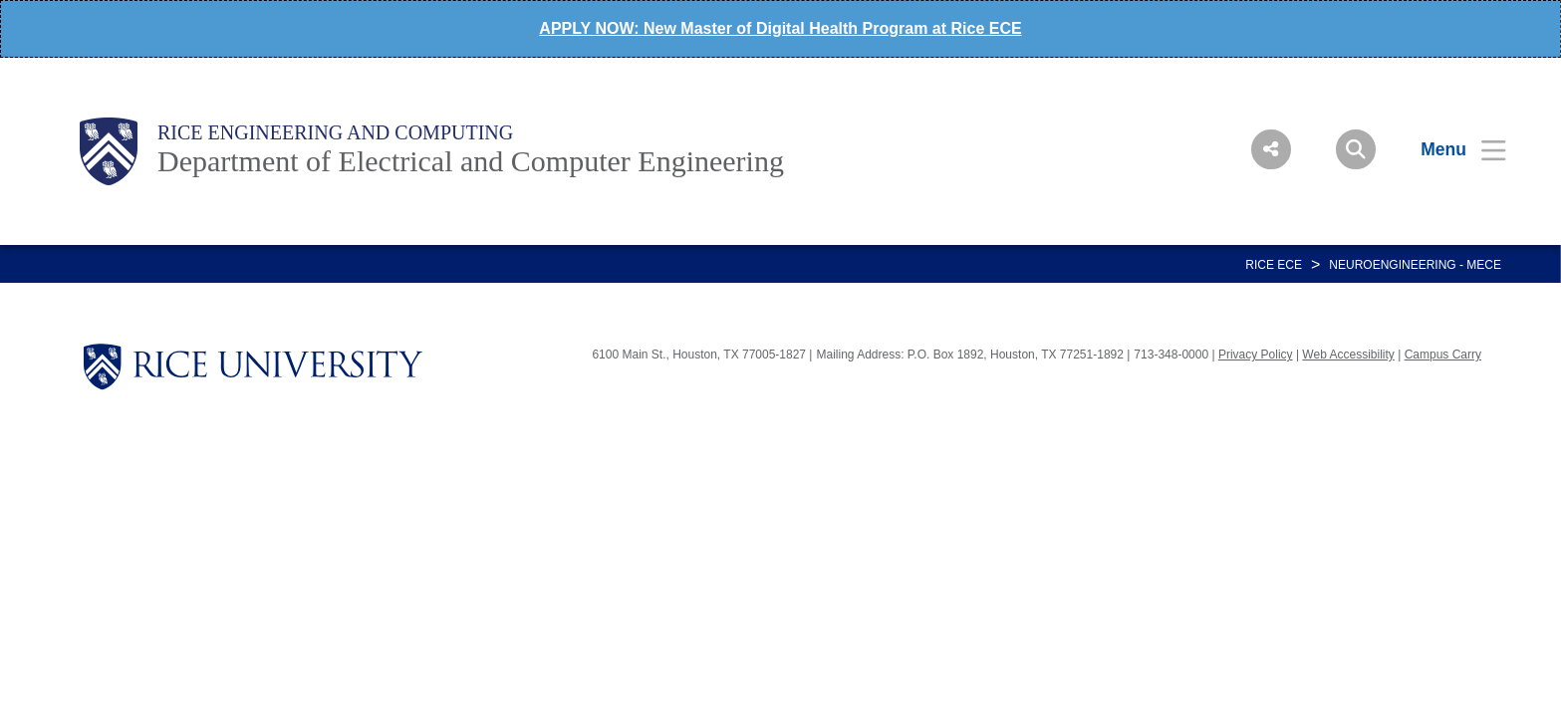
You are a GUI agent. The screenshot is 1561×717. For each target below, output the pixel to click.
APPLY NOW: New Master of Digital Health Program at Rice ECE (780, 28)
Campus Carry (1443, 354)
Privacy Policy (1255, 354)
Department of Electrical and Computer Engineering (470, 160)
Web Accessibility (1348, 354)
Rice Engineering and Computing (335, 132)
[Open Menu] (1451, 149)
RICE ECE (1273, 265)
